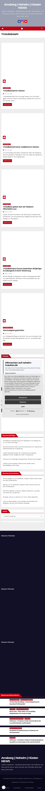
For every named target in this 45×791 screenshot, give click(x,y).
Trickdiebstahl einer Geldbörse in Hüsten (21, 147)
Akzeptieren (23, 397)
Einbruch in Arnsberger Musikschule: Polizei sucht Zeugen (22, 459)
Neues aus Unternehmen (26, 699)
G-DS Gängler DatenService (23, 778)
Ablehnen (22, 402)
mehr (23, 406)
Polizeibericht (6, 144)
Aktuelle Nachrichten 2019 (16, 718)
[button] (42, 28)
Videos (39, 787)
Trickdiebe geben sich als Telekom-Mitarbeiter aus (18, 208)
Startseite (6, 787)
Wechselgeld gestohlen (13, 330)
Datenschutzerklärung (25, 414)
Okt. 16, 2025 (8, 93)
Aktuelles (12, 709)
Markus (5, 484)
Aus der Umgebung (14, 699)
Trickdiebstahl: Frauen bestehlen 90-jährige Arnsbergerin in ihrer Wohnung (22, 269)
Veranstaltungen (29, 787)
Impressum (18, 414)
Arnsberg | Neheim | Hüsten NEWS (22, 6)
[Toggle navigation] (22, 28)
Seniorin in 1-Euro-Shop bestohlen (27, 497)
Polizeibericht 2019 (7, 327)
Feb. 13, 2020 (8, 211)
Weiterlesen (7, 104)
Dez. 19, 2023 (8, 150)
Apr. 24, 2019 (8, 333)
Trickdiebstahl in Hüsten (14, 91)
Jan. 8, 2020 (8, 273)
